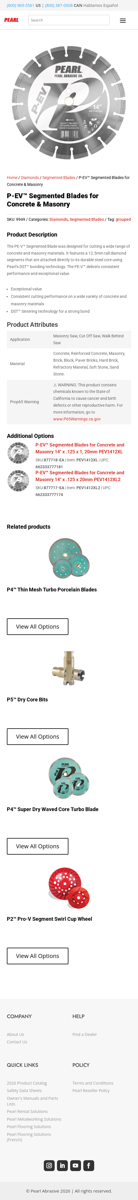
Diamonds (30, 177)
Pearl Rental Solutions (27, 1111)
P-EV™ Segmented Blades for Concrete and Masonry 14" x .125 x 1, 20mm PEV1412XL (80, 448)
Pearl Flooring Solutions (29, 1126)
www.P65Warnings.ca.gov (77, 419)
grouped (123, 219)
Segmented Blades (58, 177)
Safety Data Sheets (24, 1090)
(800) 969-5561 (20, 5)
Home (12, 177)
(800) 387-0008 (58, 5)
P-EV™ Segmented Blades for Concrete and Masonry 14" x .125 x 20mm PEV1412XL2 (80, 476)
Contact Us (17, 1041)
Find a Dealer (84, 1034)
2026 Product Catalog (27, 1083)
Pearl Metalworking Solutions (34, 1119)
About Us (15, 1034)
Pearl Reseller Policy (91, 1090)
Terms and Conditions (92, 1083)
